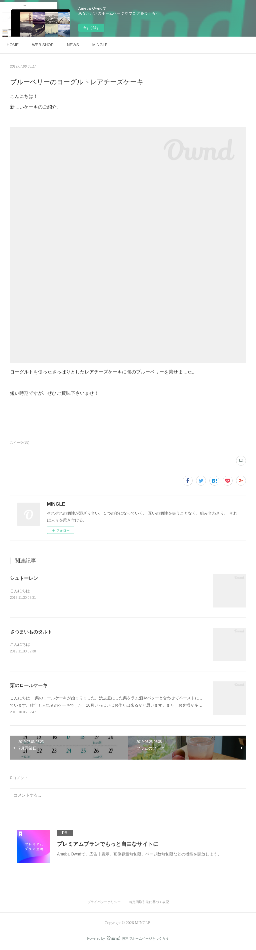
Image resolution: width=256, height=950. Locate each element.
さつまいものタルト (31, 631)
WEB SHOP (43, 45)
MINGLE (100, 45)
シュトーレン (24, 578)
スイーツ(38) (19, 442)
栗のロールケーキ (28, 685)
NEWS (73, 45)
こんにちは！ (22, 591)
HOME (13, 45)
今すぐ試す (91, 28)
